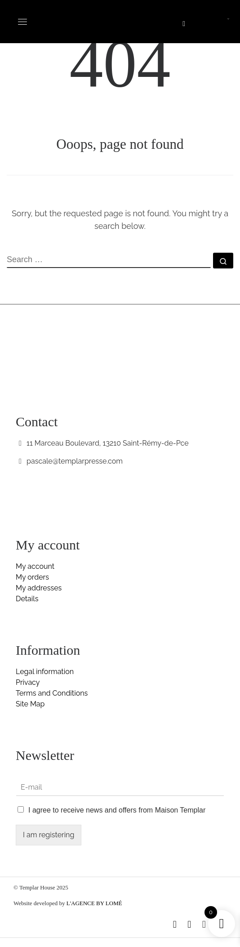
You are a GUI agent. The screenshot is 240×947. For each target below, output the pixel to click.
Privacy (28, 682)
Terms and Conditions (52, 693)
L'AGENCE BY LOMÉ (94, 903)
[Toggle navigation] (22, 22)
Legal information (45, 671)
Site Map (30, 704)
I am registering (48, 835)
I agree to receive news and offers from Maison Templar (116, 810)
